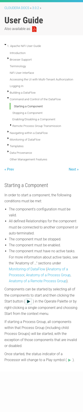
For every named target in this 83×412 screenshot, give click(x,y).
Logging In (16, 86)
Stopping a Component (27, 113)
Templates (16, 146)
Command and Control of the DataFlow (35, 99)
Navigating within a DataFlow (29, 133)
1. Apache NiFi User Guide (24, 46)
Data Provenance (21, 152)
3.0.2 (35, 8)
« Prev (9, 169)
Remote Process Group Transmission (36, 126)
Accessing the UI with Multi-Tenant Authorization (41, 79)
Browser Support (21, 59)
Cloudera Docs (16, 8)
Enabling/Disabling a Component (33, 119)
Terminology (18, 66)
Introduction (18, 53)
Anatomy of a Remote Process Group (37, 281)
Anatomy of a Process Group (48, 275)
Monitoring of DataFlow (25, 139)
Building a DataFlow (23, 92)
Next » (74, 169)
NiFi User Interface (22, 72)
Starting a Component (28, 106)
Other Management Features (28, 159)
